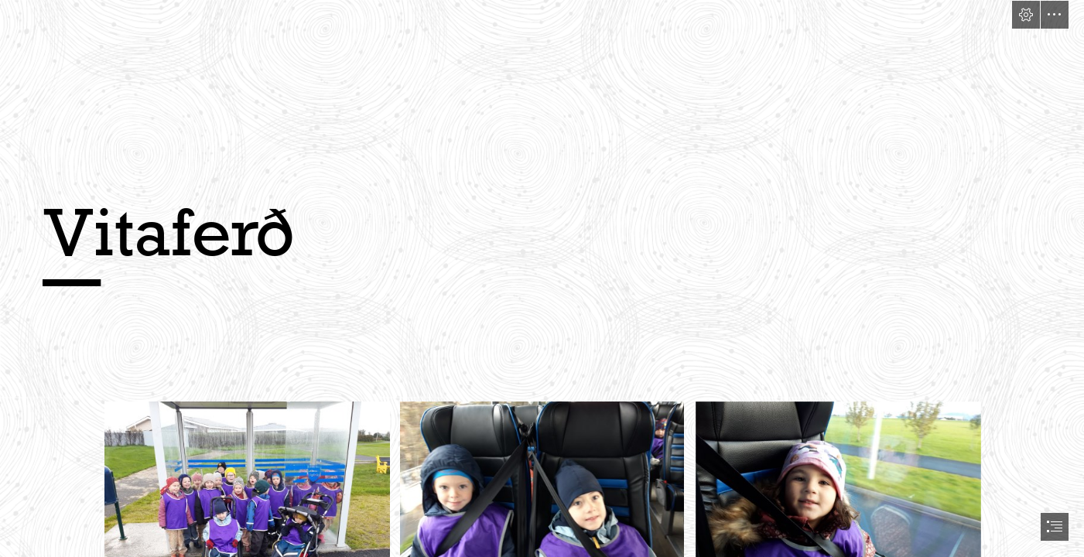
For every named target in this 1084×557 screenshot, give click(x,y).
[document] (542, 278)
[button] (1026, 15)
